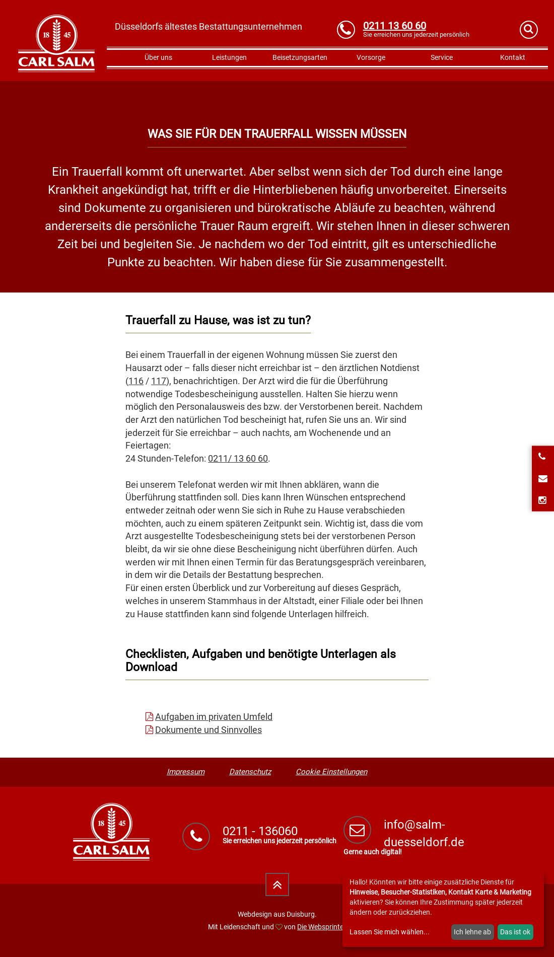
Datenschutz (250, 771)
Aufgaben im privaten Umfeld (213, 716)
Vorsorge (371, 57)
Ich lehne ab (472, 932)
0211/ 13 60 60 (238, 458)
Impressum (185, 771)
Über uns (158, 57)
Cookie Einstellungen (331, 771)
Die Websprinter (321, 927)
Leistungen (229, 57)
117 (158, 381)
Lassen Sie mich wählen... (390, 932)
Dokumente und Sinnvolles (208, 729)
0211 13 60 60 (394, 26)
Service (442, 57)
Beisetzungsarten (299, 57)
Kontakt (512, 57)
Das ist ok (515, 932)
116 (136, 381)
